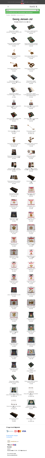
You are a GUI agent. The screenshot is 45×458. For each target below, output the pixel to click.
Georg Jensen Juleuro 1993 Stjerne (31, 232)
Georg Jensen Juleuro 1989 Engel (31, 207)
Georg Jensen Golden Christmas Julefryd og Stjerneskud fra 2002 (31, 44)
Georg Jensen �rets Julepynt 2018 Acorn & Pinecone (31, 107)
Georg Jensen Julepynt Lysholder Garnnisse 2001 (14, 382)
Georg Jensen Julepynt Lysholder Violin (31, 132)
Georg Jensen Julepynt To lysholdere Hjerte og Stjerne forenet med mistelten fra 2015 (31, 94)
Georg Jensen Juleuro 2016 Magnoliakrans (31, 344)
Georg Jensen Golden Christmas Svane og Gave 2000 (31, 32)
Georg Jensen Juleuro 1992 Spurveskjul (13, 232)
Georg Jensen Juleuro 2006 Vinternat (31, 319)
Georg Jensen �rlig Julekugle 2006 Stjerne (14, 132)
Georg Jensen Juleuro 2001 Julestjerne (31, 282)
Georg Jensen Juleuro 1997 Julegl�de (31, 257)
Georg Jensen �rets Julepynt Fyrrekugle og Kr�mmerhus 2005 (14, 169)
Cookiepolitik (9, 437)
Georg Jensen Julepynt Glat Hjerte (14, 419)
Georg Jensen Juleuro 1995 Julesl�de (31, 244)
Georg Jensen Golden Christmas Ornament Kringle (31, 69)
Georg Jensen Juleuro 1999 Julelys (31, 269)
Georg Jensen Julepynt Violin (31, 419)
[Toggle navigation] (8, 6)
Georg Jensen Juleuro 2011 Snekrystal (13, 344)
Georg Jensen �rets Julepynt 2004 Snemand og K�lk (31, 119)
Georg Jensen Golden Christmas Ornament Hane (13, 69)
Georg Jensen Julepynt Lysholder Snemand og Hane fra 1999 (13, 32)
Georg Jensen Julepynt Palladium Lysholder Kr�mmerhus (14, 82)
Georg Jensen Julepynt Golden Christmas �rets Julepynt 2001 (14, 394)
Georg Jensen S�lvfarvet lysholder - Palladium (31, 394)
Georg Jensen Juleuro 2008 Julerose (31, 332)
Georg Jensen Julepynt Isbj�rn (31, 182)
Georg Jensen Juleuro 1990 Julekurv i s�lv (13, 219)
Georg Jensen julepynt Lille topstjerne (31, 157)
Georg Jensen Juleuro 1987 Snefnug (13, 207)
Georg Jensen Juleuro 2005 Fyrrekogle (13, 319)
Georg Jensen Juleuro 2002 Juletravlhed (31, 294)
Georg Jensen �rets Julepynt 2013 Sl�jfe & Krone (14, 107)
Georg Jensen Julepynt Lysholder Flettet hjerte (14, 194)
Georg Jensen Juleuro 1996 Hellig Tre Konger (13, 257)
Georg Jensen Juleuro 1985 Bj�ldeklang (31, 194)
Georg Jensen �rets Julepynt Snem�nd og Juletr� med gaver (31, 169)
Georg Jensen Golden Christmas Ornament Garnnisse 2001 (13, 44)
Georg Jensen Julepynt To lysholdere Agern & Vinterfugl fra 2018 (14, 94)
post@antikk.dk (13, 455)
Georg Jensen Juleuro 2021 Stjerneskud (13, 369)
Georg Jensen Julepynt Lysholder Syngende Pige (31, 82)
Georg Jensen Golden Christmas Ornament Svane (13, 57)
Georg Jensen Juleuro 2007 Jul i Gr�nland (13, 332)
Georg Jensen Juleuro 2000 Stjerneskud (13, 282)
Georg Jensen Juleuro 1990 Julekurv (31, 219)
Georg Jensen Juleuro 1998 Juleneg (13, 269)
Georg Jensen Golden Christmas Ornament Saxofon (31, 144)
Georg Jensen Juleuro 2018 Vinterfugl (31, 357)
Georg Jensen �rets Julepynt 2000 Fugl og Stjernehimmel (14, 119)
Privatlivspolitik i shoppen (12, 435)
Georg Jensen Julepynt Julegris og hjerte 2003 (31, 370)
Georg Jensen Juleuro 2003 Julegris (13, 307)
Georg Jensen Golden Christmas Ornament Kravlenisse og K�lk (13, 157)
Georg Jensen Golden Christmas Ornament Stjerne (31, 57)
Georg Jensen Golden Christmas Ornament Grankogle (13, 144)
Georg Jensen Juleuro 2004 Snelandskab (31, 307)
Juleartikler (13, 15)
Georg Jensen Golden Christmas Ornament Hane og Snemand (13, 182)
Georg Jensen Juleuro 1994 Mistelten (13, 244)
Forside (8, 15)
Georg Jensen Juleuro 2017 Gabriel (13, 357)
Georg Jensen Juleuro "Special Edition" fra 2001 (13, 294)
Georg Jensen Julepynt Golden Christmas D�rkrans (31, 407)
